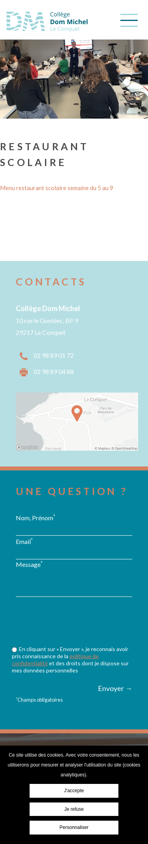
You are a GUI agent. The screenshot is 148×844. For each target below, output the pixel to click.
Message (29, 564)
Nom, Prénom (35, 517)
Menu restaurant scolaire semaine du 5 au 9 (56, 187)
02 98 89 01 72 (54, 355)
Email (24, 541)
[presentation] (76, 636)
